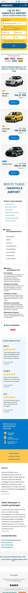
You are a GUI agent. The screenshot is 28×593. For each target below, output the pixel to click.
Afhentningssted (5, 20)
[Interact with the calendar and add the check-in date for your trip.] (7, 32)
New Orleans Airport (11, 207)
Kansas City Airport (10, 221)
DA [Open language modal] (20, 5)
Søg (13, 46)
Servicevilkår (14, 575)
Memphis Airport (10, 215)
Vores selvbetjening (7, 545)
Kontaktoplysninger (7, 547)
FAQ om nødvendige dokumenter (11, 540)
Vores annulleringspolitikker (14, 459)
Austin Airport (9, 210)
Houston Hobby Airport (12, 218)
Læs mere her (5, 494)
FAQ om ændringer (6, 542)
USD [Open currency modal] (23, 5)
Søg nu (14, 102)
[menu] (26, 5)
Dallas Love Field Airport (12, 212)
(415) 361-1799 (24, 1)
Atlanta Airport (9, 204)
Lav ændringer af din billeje (14, 456)
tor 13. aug (19, 32)
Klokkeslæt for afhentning (8, 29)
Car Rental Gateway (16, 580)
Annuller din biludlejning (14, 453)
